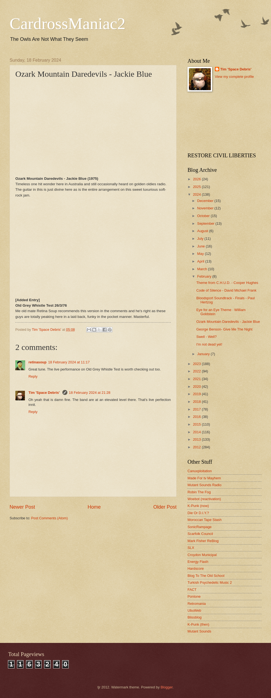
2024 (197, 194)
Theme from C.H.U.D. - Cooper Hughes (227, 283)
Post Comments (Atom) (49, 518)
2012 (197, 447)
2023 (197, 364)
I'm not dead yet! (209, 344)
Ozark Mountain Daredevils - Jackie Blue (228, 322)
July (200, 239)
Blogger (167, 687)
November (205, 208)
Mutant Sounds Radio (204, 485)
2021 (197, 379)
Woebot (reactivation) (204, 499)
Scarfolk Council (200, 534)
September (206, 223)
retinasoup (37, 362)
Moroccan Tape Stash (204, 520)
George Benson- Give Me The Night (224, 329)
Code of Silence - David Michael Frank (226, 290)
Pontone (194, 596)
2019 (197, 394)
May (201, 254)
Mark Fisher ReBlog (203, 541)
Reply (33, 376)
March (202, 269)
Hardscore (196, 568)
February (204, 276)
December (205, 201)
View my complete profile (234, 77)
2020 (197, 386)
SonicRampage (200, 527)
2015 (197, 424)
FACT (192, 590)
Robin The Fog (199, 492)
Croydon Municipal (202, 555)
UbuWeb (194, 610)
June (201, 246)
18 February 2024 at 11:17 (69, 362)
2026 (197, 179)
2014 (197, 432)
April (201, 261)
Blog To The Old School (206, 576)
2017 (197, 409)
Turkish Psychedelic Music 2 (210, 582)
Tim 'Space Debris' (44, 393)
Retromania (197, 604)
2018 (197, 402)
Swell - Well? (206, 337)
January (204, 354)
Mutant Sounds (199, 631)
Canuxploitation (200, 471)
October (204, 216)
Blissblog (195, 617)
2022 (197, 371)
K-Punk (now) (198, 506)
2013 (197, 439)
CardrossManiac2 (67, 24)
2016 (197, 417)
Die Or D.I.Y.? (198, 513)
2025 (197, 187)
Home (94, 507)
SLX (191, 548)
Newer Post (22, 507)
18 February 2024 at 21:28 (90, 393)
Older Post (165, 507)
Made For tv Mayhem (204, 478)
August (203, 231)
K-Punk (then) (198, 624)
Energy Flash (198, 562)
